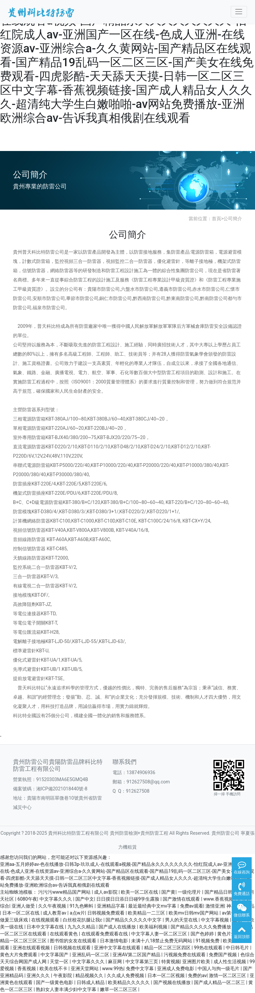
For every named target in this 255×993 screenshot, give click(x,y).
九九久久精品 (81, 926)
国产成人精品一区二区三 (220, 982)
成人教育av (55, 913)
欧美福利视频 (153, 926)
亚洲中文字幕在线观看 (117, 947)
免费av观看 (191, 906)
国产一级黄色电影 (55, 982)
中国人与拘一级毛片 (219, 968)
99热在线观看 (208, 947)
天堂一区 (59, 961)
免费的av (197, 975)
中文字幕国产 (55, 954)
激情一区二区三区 (228, 975)
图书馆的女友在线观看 (73, 940)
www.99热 (113, 968)
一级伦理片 (190, 892)
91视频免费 (208, 940)
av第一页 (231, 913)
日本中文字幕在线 (46, 926)
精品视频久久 (89, 975)
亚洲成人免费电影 (176, 968)
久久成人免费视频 (126, 975)
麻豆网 (115, 961)
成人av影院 (106, 892)
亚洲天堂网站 (85, 968)
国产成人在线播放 (118, 926)
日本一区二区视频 (166, 975)
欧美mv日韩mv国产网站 (194, 913)
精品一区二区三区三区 (23, 940)
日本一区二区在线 (21, 913)
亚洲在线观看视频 (32, 947)
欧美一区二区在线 (140, 892)
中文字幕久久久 (56, 899)
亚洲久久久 (39, 975)
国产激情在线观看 (182, 899)
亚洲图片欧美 (196, 961)
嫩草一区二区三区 (119, 989)
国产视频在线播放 (172, 982)
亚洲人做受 (24, 906)
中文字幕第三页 (142, 961)
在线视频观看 (45, 919)
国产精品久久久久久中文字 (134, 919)
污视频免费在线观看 (185, 954)
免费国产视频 (223, 954)
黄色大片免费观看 (19, 954)
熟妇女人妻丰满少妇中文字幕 (66, 989)
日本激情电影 (114, 940)
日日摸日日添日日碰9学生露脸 (128, 899)
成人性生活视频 (230, 961)
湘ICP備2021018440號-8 (61, 788)
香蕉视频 (27, 968)
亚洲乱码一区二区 (91, 954)
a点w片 (77, 913)
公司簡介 (232, 218)
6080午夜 (27, 899)
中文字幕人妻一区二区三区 (159, 933)
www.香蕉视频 (219, 899)
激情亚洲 (215, 906)
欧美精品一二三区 (147, 913)
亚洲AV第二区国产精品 (137, 954)
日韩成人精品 (91, 982)
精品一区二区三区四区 (168, 947)
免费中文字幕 (140, 968)
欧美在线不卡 (54, 968)
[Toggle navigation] (239, 12)
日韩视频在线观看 (72, 947)
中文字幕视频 (215, 919)
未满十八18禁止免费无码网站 (162, 940)
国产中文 (84, 899)
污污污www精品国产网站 (65, 892)
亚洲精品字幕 (111, 906)
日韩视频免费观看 (106, 913)
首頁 (216, 218)
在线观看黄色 (64, 933)
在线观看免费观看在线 (105, 933)
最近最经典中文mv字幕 (153, 906)
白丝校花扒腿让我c (83, 919)
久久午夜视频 (52, 906)
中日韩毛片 (238, 947)
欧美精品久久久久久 (129, 982)
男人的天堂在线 (182, 919)
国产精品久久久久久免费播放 (201, 926)
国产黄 (168, 892)
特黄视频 (170, 961)
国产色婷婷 (203, 933)
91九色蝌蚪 (82, 906)
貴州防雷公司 (225, 833)
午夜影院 (63, 975)
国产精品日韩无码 (224, 892)
